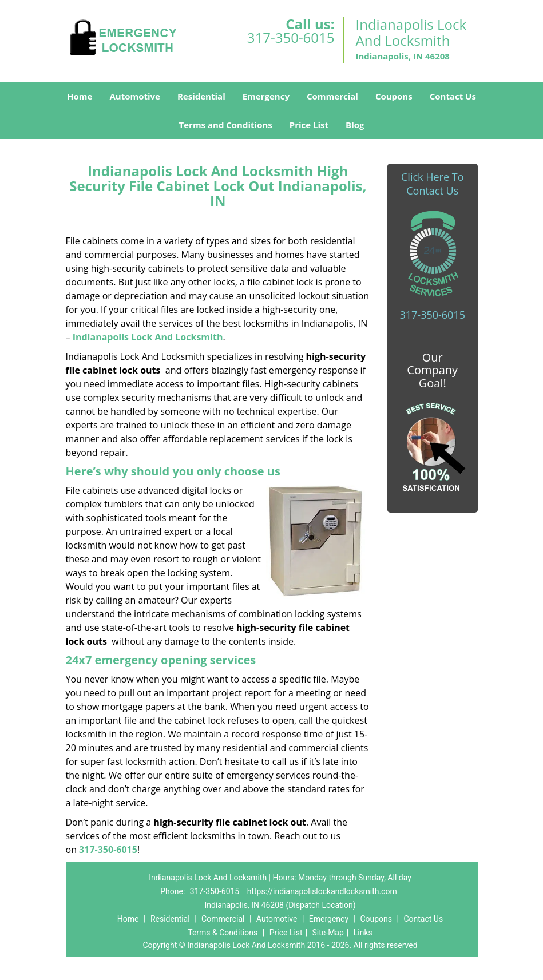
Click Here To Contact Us (432, 183)
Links (363, 932)
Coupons (394, 96)
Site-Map (328, 932)
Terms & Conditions (222, 932)
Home (79, 96)
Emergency (266, 96)
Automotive (134, 96)
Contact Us (453, 96)
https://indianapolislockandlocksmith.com (322, 891)
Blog (355, 124)
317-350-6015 (291, 37)
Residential (201, 96)
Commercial (332, 96)
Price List (309, 124)
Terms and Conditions (225, 124)
